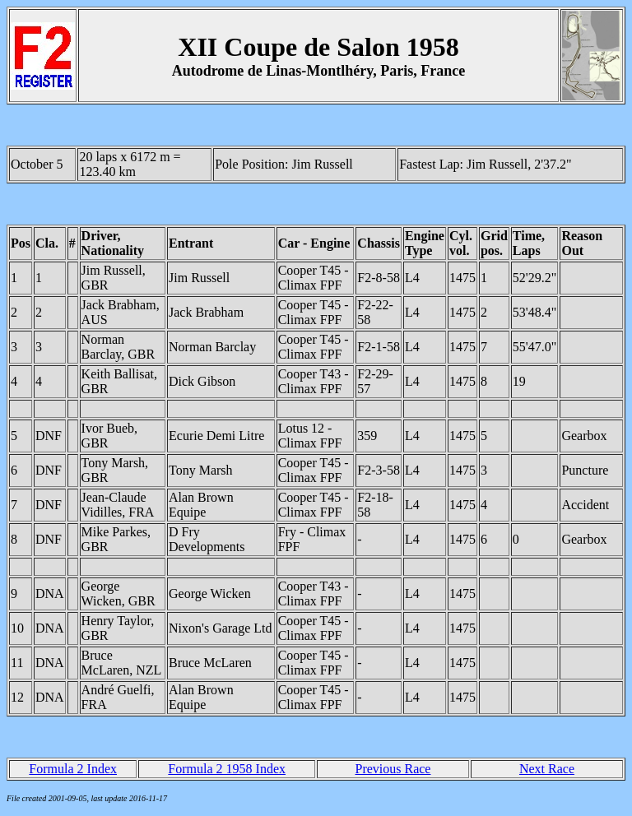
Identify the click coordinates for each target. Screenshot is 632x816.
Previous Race (392, 769)
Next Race (546, 769)
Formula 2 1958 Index (227, 769)
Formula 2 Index (73, 769)
